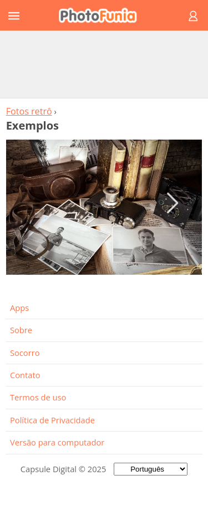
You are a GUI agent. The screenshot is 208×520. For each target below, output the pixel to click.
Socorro (25, 352)
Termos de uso (38, 397)
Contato (25, 374)
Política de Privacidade (52, 419)
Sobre (21, 329)
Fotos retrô (29, 111)
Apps (19, 307)
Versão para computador (57, 442)
